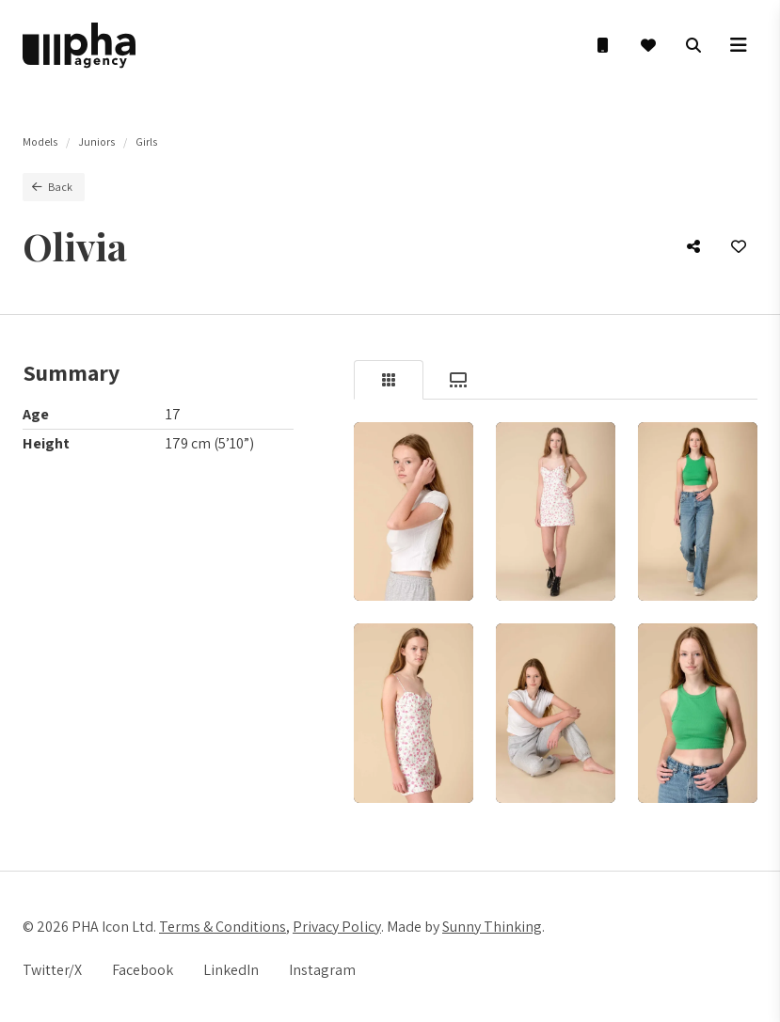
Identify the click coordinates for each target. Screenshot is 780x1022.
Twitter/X (52, 970)
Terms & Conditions (222, 926)
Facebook (142, 970)
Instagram (322, 970)
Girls (146, 141)
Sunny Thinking (492, 926)
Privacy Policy (337, 926)
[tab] (388, 380)
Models (40, 141)
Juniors (96, 141)
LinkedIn (231, 970)
